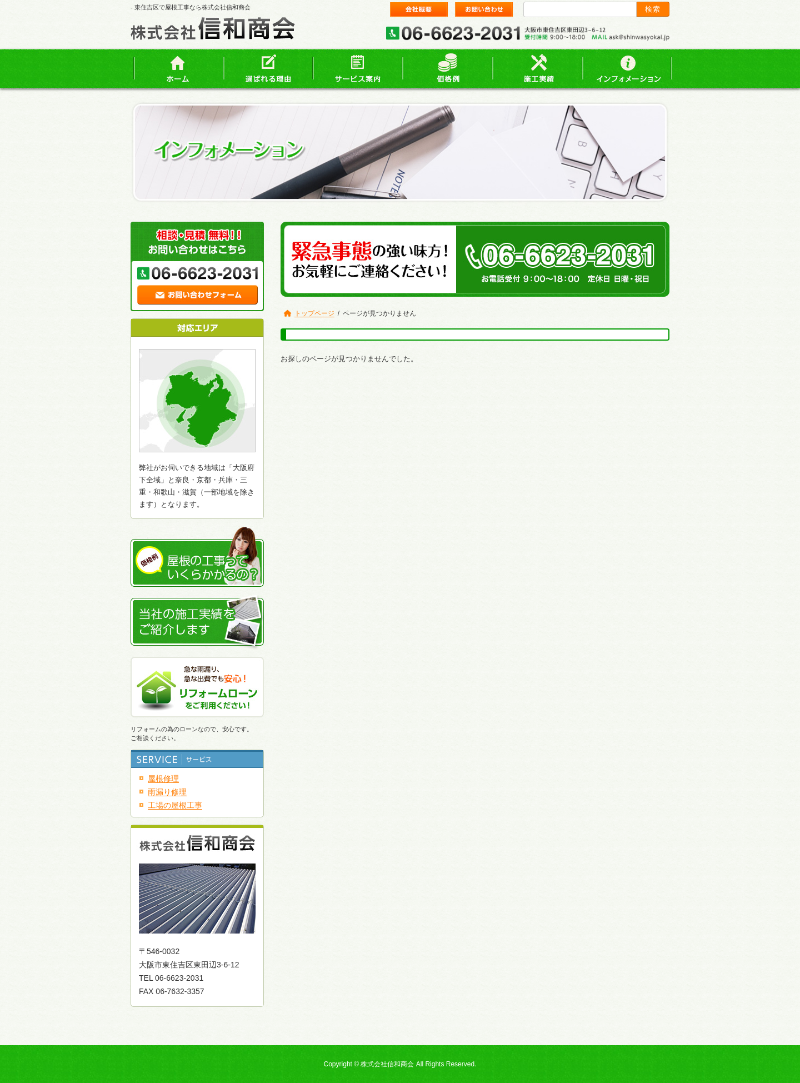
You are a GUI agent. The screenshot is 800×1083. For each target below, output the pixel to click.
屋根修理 (163, 778)
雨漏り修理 (167, 791)
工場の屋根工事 (175, 805)
